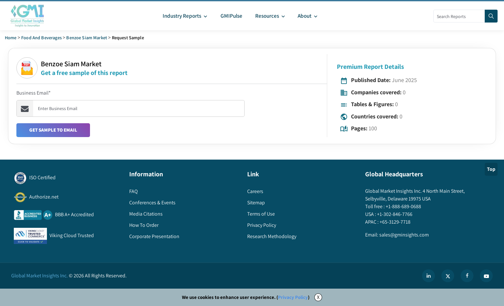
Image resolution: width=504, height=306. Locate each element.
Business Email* (33, 92)
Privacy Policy (293, 297)
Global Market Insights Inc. (39, 275)
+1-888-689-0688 (403, 206)
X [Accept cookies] (318, 297)
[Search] (491, 16)
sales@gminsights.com (403, 234)
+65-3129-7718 (394, 221)
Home (11, 37)
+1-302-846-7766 (394, 214)
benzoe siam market (86, 37)
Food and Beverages (41, 37)
